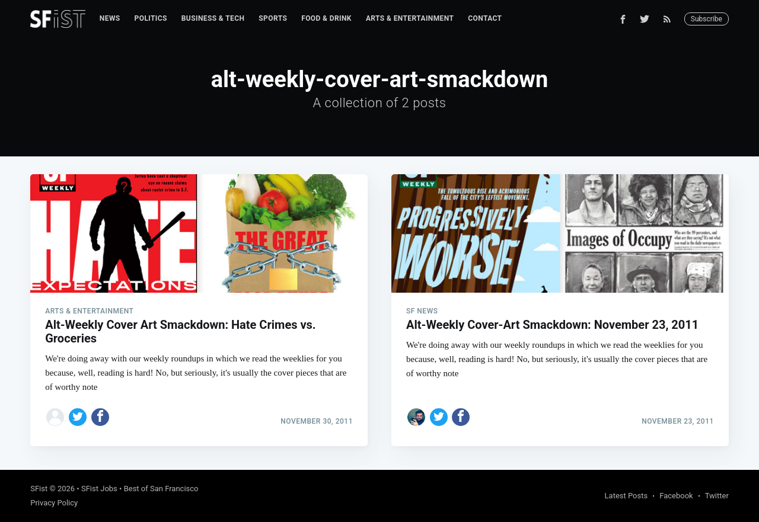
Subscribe (706, 19)
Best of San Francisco (161, 488)
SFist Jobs (99, 488)
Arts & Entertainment (410, 18)
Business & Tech (213, 18)
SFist (38, 488)
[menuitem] (110, 18)
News (110, 18)
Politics (151, 18)
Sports (273, 18)
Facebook (676, 495)
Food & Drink (326, 18)
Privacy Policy (54, 502)
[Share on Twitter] (78, 417)
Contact (485, 18)
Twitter (717, 495)
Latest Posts (626, 495)
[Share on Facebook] (100, 417)
